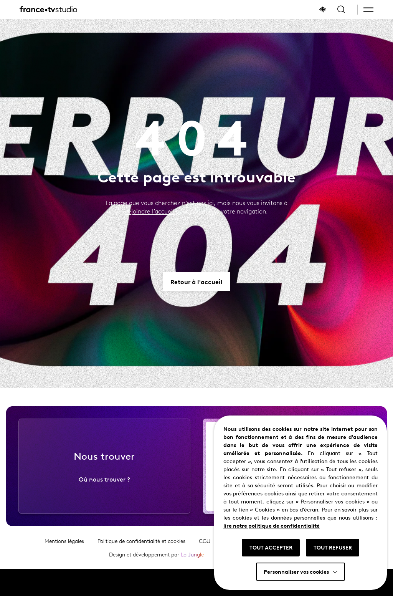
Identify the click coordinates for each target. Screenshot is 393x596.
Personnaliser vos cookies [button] (296, 571)
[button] (368, 10)
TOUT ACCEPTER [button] (270, 547)
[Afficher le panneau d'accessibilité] (323, 9)
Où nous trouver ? (104, 495)
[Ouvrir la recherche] (341, 9)
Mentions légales (64, 557)
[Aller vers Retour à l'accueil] (196, 281)
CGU (204, 557)
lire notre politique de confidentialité (271, 525)
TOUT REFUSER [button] (333, 547)
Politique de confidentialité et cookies (141, 557)
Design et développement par (156, 570)
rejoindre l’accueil (149, 211)
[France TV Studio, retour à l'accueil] (48, 9)
